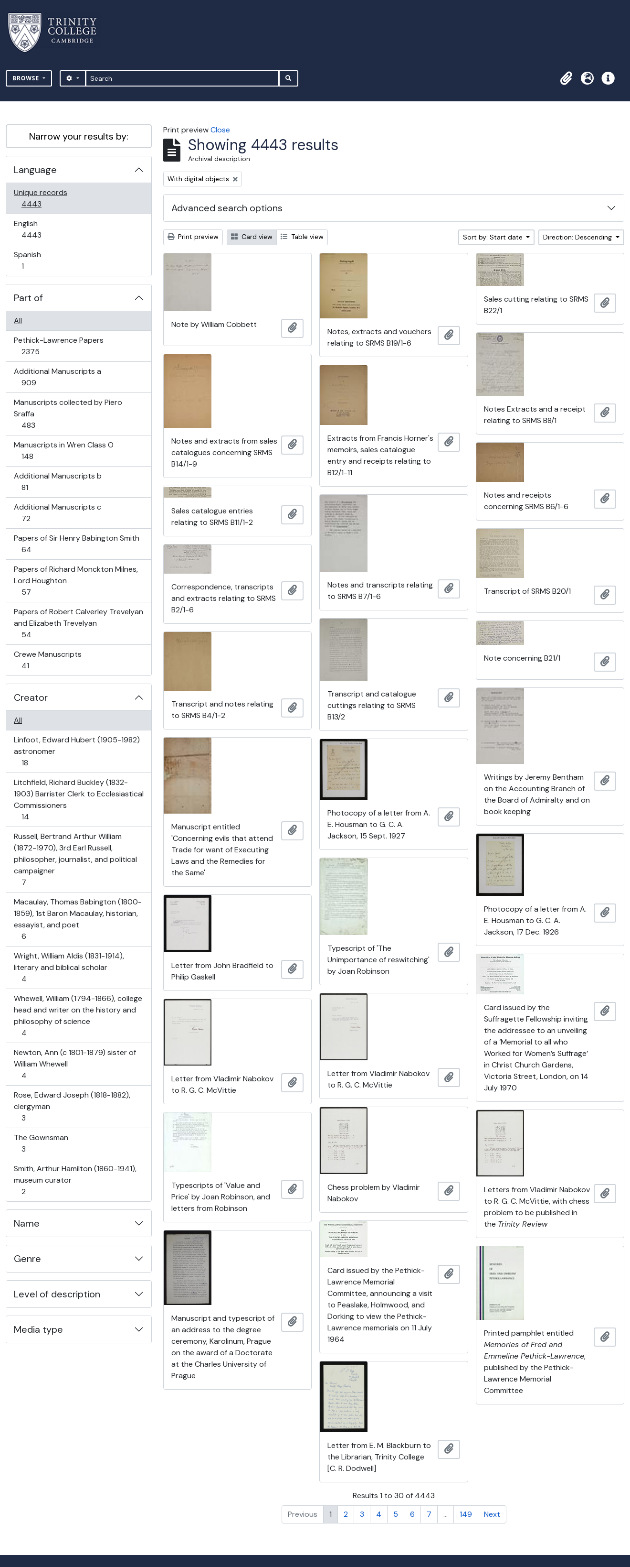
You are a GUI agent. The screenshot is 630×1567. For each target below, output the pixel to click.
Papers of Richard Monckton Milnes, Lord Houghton (75, 580)
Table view (302, 236)
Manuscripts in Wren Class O (63, 450)
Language (35, 169)
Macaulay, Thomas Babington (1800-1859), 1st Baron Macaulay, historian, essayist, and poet (77, 919)
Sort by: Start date (494, 237)
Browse (26, 78)
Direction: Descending (578, 237)
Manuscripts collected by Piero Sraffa (67, 413)
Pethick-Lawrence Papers (58, 346)
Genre (27, 1258)
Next (492, 1514)
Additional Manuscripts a (57, 377)
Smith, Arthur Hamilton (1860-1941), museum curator (74, 1180)
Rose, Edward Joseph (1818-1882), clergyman (71, 1106)
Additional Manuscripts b (57, 481)
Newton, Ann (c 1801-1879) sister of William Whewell (74, 1063)
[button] (566, 78)
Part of (28, 298)
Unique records (40, 198)
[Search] (182, 78)
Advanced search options (227, 208)
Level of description (57, 1294)
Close (220, 130)
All (18, 321)
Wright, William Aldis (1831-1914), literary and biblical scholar (68, 967)
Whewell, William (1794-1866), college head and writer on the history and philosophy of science (77, 1015)
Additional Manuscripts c (57, 512)
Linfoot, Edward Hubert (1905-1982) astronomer (76, 751)
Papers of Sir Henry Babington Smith (76, 543)
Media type (38, 1329)
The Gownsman (40, 1143)
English (38, 229)
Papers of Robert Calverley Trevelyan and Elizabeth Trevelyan (78, 623)
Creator (31, 697)
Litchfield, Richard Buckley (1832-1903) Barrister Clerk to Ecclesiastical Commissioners (78, 799)
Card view (252, 236)
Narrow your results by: (78, 136)
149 (466, 1514)
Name (27, 1223)
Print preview (193, 236)
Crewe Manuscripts (47, 660)
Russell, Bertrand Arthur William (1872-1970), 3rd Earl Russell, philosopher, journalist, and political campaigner (75, 859)
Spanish (29, 260)
